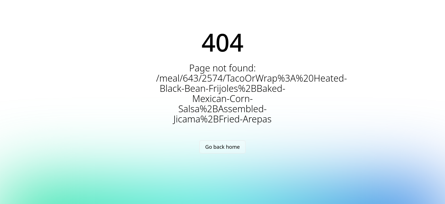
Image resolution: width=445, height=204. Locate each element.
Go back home (222, 146)
